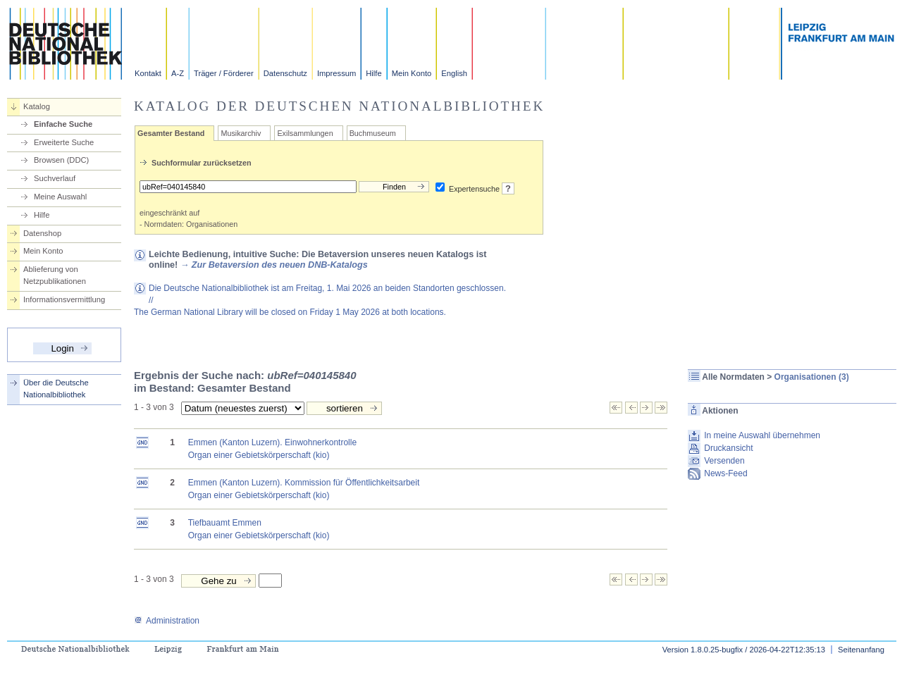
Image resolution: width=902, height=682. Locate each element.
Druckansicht (728, 448)
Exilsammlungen (305, 133)
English (454, 73)
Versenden (724, 461)
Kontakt (148, 73)
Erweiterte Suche (64, 142)
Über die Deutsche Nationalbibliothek (56, 388)
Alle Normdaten (733, 377)
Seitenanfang (861, 649)
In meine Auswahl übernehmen (762, 435)
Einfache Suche (63, 124)
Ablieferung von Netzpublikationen (54, 275)
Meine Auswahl (60, 196)
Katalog (36, 106)
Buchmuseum (373, 133)
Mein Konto (412, 73)
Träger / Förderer (224, 73)
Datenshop (42, 233)
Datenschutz (285, 73)
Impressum (336, 73)
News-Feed (725, 473)
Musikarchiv (241, 133)
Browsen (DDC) (61, 160)
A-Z (177, 73)
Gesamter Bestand (170, 133)
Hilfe (373, 73)
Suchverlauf (54, 178)
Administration (166, 621)
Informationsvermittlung (64, 299)
